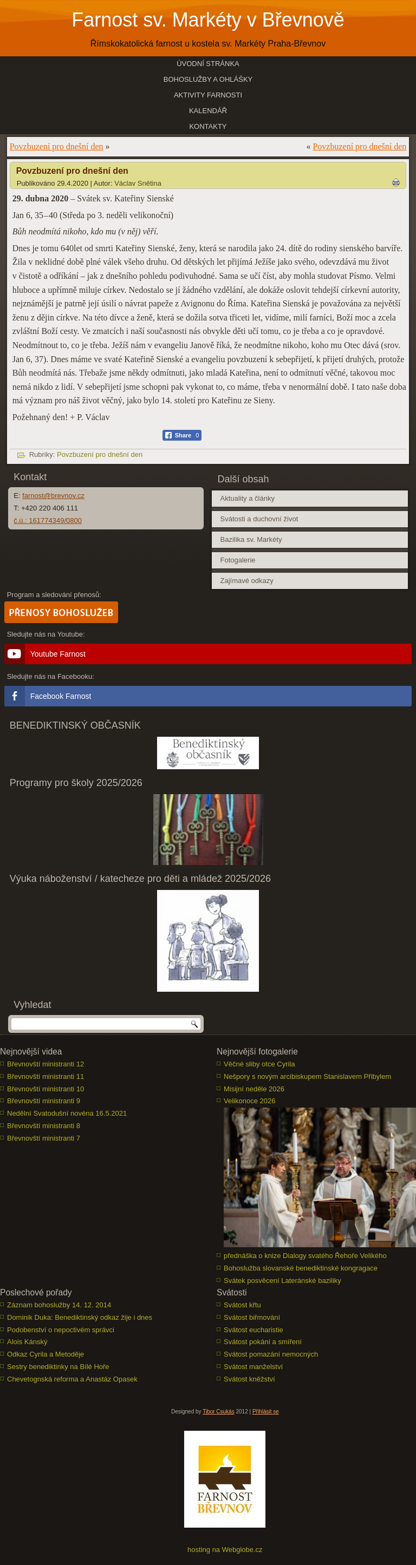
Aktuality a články (247, 498)
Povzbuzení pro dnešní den (56, 146)
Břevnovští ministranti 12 (45, 1064)
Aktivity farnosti (208, 95)
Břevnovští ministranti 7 (43, 1138)
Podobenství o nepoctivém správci (60, 1330)
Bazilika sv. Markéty (251, 539)
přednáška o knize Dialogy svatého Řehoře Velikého (305, 1256)
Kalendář (208, 111)
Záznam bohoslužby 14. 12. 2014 (59, 1305)
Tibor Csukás (219, 1412)
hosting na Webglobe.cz (225, 1550)
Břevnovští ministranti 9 (43, 1101)
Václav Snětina (137, 183)
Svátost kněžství (249, 1379)
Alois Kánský (27, 1342)
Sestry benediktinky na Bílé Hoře (58, 1367)
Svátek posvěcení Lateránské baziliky (282, 1280)
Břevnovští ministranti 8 (43, 1126)
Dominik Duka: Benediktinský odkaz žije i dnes (79, 1317)
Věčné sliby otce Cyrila (259, 1064)
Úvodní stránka (208, 64)
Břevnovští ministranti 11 (45, 1076)
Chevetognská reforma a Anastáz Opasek (72, 1379)
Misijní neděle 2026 (254, 1089)
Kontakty (207, 126)
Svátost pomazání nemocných (271, 1354)
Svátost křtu (242, 1305)
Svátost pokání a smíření (263, 1342)
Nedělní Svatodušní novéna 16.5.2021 (67, 1113)
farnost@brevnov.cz (53, 496)
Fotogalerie (237, 560)
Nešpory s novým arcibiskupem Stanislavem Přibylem (307, 1076)
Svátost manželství (253, 1367)
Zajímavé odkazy (246, 581)
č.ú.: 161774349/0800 (48, 520)
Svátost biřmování (252, 1317)
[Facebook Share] (182, 435)
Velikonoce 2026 (249, 1101)
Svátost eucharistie (253, 1330)
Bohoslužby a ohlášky (208, 79)
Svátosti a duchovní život (259, 519)
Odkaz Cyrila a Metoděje (45, 1354)
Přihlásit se (265, 1412)
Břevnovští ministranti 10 (45, 1089)
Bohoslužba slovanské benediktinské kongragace (301, 1268)
